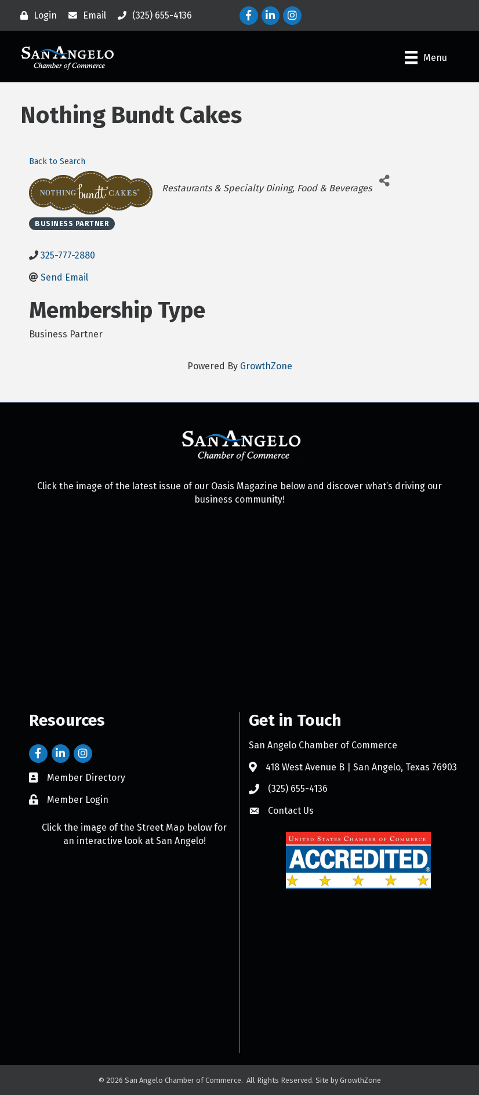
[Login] (35, 15)
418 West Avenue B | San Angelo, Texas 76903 (361, 767)
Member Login (77, 799)
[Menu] (426, 57)
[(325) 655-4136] (152, 15)
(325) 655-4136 (298, 788)
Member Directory (86, 777)
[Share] (385, 181)
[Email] (84, 15)
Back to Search (57, 161)
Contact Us (291, 810)
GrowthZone (266, 366)
